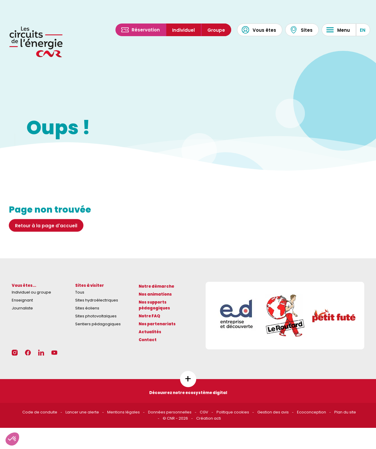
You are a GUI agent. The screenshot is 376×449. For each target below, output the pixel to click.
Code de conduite (39, 412)
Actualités (150, 332)
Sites (301, 29)
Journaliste (22, 308)
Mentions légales (123, 412)
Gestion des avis (273, 412)
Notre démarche (156, 286)
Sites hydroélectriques (96, 300)
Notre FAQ (149, 316)
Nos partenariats (157, 324)
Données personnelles (170, 412)
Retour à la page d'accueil (46, 233)
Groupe (216, 30)
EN (362, 30)
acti (217, 418)
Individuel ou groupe (31, 292)
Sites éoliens (87, 308)
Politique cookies (232, 412)
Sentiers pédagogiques (98, 324)
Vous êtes (259, 29)
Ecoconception (311, 412)
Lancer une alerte (82, 412)
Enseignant (22, 300)
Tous (79, 292)
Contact (148, 340)
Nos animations (155, 294)
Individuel (183, 30)
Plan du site (345, 412)
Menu (338, 29)
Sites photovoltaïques (96, 316)
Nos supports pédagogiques (154, 305)
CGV (204, 412)
